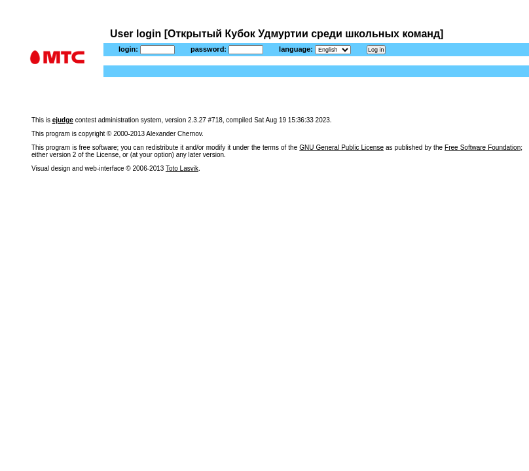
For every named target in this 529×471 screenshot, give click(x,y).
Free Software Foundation (482, 147)
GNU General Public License (341, 147)
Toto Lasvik (182, 168)
